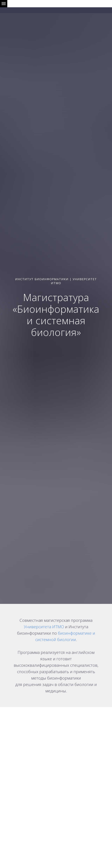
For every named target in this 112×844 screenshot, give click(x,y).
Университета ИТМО (44, 626)
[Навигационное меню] (4, 3)
